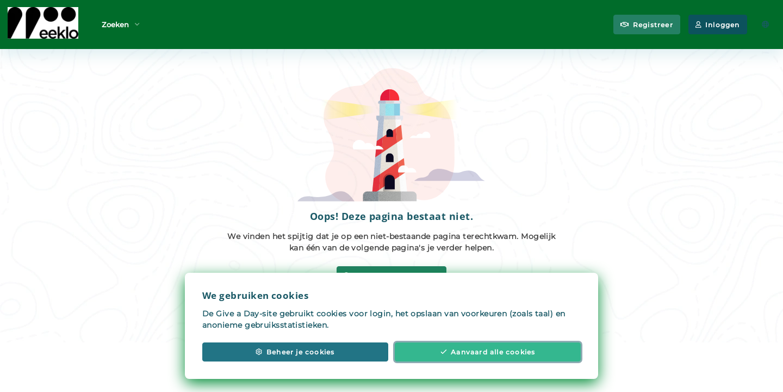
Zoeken (121, 24)
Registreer (646, 25)
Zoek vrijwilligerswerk (391, 276)
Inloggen (717, 25)
